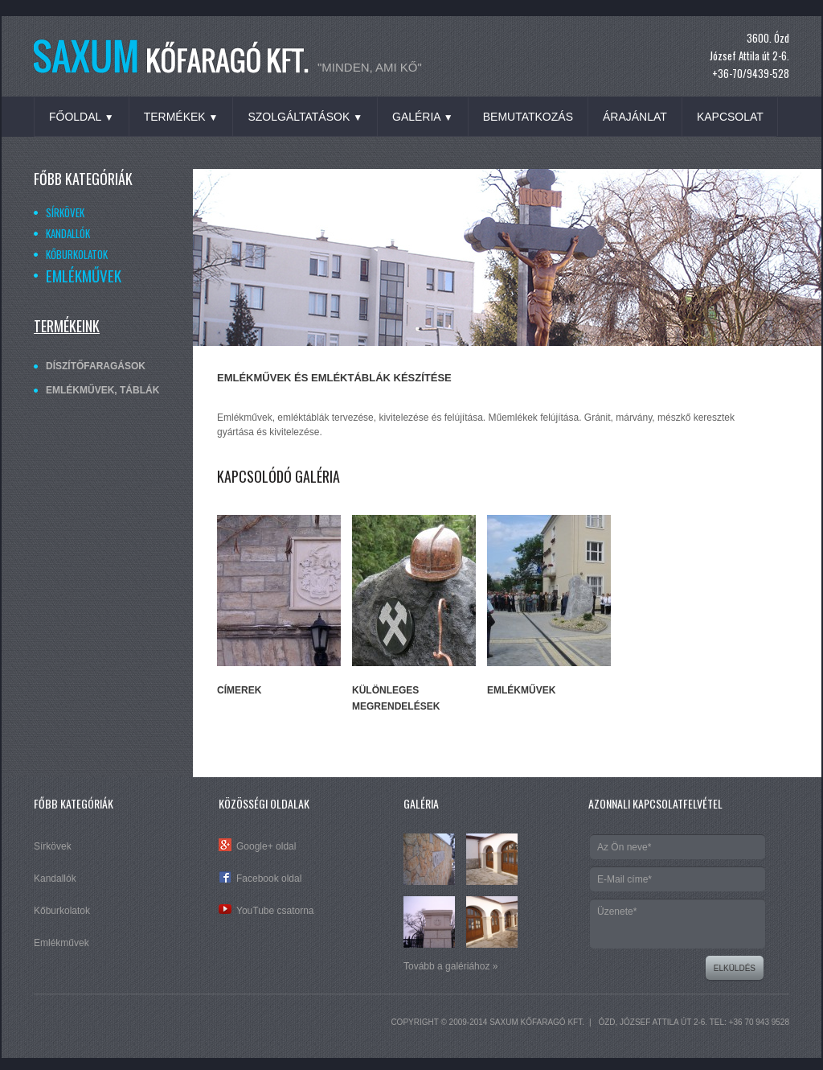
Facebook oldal (268, 878)
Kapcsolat (730, 116)
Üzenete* (677, 924)
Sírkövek (65, 212)
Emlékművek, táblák (102, 390)
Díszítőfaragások (95, 366)
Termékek (181, 116)
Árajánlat (635, 116)
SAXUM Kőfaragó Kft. (536, 1022)
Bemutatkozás (528, 116)
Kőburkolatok (77, 254)
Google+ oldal (266, 846)
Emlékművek (83, 275)
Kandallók (68, 233)
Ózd (606, 1022)
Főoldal (81, 116)
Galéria (422, 116)
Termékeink (67, 325)
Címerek (239, 690)
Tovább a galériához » (450, 966)
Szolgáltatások (305, 116)
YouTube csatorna (275, 910)
